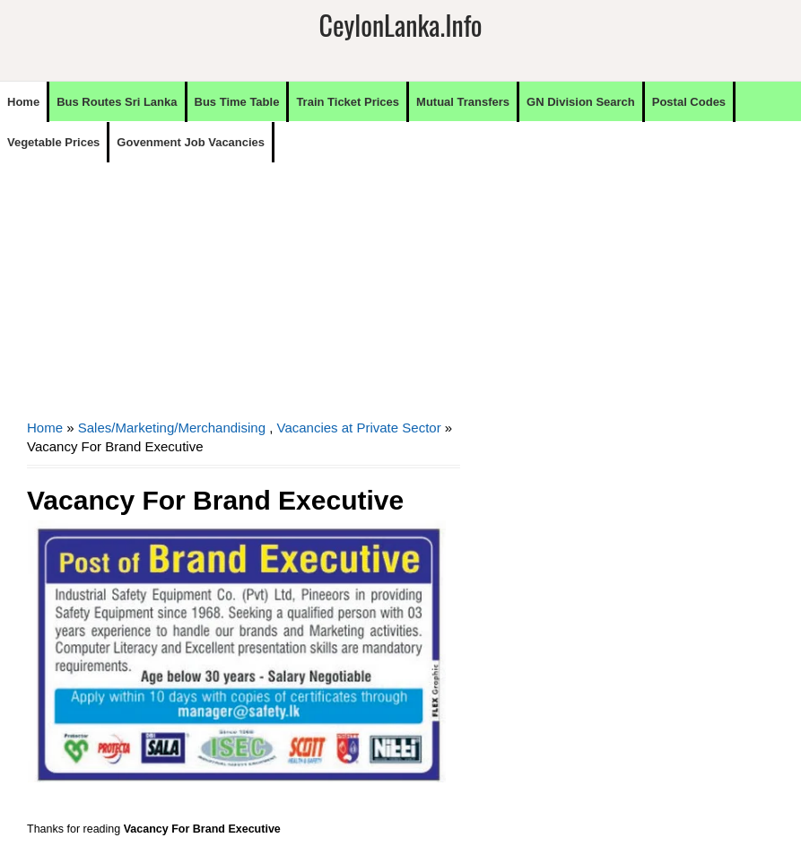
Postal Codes (689, 102)
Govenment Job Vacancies (191, 142)
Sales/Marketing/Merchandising (172, 427)
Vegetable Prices (53, 142)
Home (23, 102)
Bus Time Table (237, 102)
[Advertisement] (243, 288)
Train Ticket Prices (347, 102)
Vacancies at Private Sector (359, 427)
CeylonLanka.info (400, 24)
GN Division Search (581, 102)
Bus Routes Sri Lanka (117, 102)
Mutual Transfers (462, 102)
